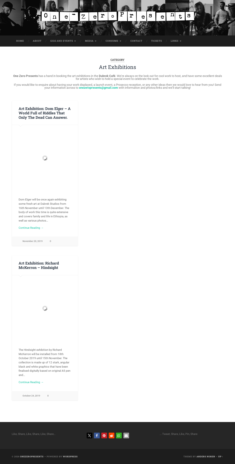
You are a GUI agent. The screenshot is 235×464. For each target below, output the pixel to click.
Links (174, 40)
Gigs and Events (61, 40)
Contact (136, 40)
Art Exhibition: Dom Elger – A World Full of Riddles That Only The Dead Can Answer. (45, 113)
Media (89, 40)
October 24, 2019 (31, 395)
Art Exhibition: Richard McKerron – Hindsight (39, 265)
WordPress (70, 456)
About (37, 40)
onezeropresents (32, 456)
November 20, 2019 (33, 241)
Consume (112, 40)
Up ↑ (220, 456)
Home (20, 40)
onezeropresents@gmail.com (98, 87)
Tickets (156, 40)
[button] (89, 435)
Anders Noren (205, 456)
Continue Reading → (31, 227)
